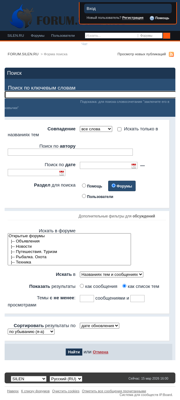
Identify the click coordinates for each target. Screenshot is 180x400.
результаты (52, 286)
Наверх (13, 391)
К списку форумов (35, 391)
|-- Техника (69, 262)
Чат (85, 44)
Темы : (56, 297)
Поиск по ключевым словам (42, 88)
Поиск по (57, 146)
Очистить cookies (66, 391)
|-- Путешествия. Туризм (69, 252)
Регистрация (133, 17)
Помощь (159, 18)
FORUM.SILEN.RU (23, 54)
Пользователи (63, 35)
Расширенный (174, 36)
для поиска (55, 184)
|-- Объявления (69, 241)
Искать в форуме (57, 230)
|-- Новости (69, 246)
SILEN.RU (15, 35)
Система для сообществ (139, 395)
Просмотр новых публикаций (141, 54)
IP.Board (165, 395)
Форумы (37, 35)
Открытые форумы (69, 236)
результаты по (45, 325)
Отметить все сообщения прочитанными (114, 391)
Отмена (100, 352)
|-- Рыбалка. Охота (69, 257)
